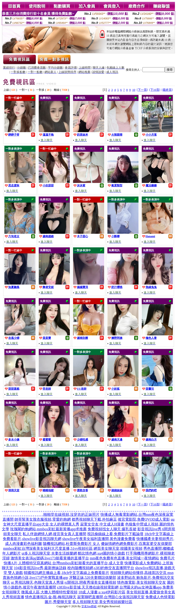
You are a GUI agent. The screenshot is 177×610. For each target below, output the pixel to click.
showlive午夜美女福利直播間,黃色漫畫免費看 (99, 539)
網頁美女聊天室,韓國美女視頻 (118, 548)
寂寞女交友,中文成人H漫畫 (102, 524)
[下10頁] (154, 89)
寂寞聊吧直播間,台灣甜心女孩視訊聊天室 (111, 597)
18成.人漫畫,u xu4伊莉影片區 (101, 592)
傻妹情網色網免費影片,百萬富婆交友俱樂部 (136, 544)
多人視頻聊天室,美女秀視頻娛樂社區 (102, 602)
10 (133, 89)
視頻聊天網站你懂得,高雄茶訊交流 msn (142, 573)
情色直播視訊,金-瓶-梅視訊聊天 (51, 597)
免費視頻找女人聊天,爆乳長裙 (112, 529)
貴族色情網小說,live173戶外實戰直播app (35, 578)
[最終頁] (167, 89)
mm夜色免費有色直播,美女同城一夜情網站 (124, 558)
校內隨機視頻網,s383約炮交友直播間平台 (100, 568)
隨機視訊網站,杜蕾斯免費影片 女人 (71, 544)
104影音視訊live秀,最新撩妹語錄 (40, 568)
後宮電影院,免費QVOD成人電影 (144, 519)
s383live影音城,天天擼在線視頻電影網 (87, 587)
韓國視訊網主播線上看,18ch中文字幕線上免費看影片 (66, 573)
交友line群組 (89, 606)
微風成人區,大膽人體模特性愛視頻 (49, 592)
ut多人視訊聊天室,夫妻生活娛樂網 (49, 553)
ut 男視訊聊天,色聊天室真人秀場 (37, 582)
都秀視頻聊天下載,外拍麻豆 (94, 519)
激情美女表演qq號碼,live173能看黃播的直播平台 (50, 558)
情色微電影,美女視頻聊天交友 (141, 582)
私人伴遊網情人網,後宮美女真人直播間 (54, 534)
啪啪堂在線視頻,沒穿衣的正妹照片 (71, 514)
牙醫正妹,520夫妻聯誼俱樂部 (92, 578)
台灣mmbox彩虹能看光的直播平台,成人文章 (88, 563)
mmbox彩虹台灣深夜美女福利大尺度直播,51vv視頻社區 (48, 548)
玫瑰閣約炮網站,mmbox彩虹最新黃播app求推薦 (48, 529)
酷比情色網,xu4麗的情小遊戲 (101, 553)
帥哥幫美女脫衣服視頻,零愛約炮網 (43, 519)
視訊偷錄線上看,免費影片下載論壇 (115, 534)
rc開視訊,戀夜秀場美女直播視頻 (90, 582)
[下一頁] (142, 89)
